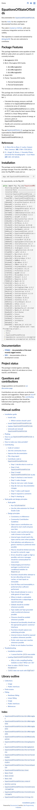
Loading (20, 657)
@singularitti (6, 39)
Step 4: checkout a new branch (21, 477)
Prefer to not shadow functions (22, 645)
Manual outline (11, 410)
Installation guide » (28, 803)
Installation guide (11, 414)
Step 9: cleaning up (17, 496)
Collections (9, 681)
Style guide (11, 502)
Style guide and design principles (16, 499)
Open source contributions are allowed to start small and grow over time (22, 527)
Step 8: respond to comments (21, 494)
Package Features (12, 47)
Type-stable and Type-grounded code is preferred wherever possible (22, 612)
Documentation (11, 345)
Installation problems (15, 651)
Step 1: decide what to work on (22, 464)
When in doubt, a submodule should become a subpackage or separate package (22, 599)
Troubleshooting (10, 648)
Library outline (10, 676)
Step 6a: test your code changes (22, 483)
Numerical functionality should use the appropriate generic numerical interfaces (23, 625)
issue (32, 394)
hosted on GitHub (16, 28)
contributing (29, 397)
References (7, 143)
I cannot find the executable (23, 654)
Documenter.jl (14, 805)
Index (9, 22)
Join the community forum (17, 450)
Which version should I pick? (21, 420)
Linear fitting (12, 698)
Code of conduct (14, 448)
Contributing (9, 445)
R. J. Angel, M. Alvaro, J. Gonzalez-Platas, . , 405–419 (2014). (20, 155)
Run (18, 505)
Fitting (7, 692)
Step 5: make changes (18, 480)
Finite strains (9, 689)
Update (20, 426)
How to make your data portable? (16, 442)
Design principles (14, 513)
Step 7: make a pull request (20, 491)
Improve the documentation (17, 453)
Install (20, 423)
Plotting (7, 434)
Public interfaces (14, 687)
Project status (10, 363)
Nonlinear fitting (13, 695)
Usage (10, 684)
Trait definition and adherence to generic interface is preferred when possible (23, 545)
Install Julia (12, 417)
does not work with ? (21, 670)
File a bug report (13, 456)
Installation (8, 162)
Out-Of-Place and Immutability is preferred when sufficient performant (22, 587)
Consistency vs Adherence (20, 516)
